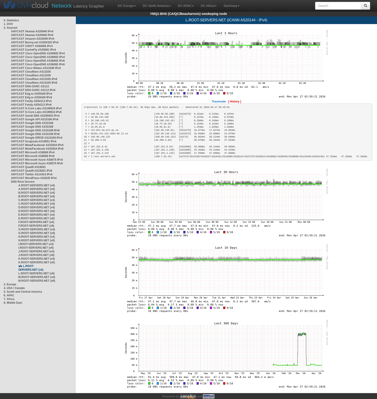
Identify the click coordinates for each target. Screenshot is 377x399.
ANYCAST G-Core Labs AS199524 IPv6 (36, 112)
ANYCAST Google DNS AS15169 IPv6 (35, 130)
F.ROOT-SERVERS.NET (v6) (36, 225)
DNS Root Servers (23, 181)
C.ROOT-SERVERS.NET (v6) (36, 203)
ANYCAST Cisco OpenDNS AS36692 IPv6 (38, 60)
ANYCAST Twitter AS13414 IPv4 (31, 174)
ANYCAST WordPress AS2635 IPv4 (34, 178)
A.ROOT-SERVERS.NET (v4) (36, 185)
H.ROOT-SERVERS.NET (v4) (36, 236)
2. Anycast (10, 27)
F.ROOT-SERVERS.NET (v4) (36, 222)
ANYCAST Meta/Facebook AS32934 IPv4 (37, 145)
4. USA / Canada (14, 288)
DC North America (157, 6)
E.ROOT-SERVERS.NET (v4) (36, 214)
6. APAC (9, 295)
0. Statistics (11, 20)
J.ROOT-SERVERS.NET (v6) (36, 255)
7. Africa (9, 299)
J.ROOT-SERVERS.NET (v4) (36, 251)
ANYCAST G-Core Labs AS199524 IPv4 (36, 108)
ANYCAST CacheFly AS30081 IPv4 (33, 49)
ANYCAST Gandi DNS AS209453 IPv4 (35, 115)
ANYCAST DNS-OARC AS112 (30, 86)
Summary (231, 6)
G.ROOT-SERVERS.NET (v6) (36, 233)
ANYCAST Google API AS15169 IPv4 (34, 119)
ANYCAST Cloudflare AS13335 (31, 71)
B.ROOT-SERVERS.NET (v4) (36, 192)
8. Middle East (13, 302)
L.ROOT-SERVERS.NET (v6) (36, 273)
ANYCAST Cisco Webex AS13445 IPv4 (36, 68)
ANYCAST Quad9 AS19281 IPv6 (31, 170)
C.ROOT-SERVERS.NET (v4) (36, 200)
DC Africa (209, 6)
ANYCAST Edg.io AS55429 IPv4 (31, 93)
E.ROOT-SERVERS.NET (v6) (36, 218)
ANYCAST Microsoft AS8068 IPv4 (33, 152)
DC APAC (186, 6)
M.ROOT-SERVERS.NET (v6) (36, 280)
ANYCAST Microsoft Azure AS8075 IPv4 (37, 159)
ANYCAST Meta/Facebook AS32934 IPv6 (37, 148)
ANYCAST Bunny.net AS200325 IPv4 (34, 42)
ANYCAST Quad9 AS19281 (28, 167)
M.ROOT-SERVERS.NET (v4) (36, 277)
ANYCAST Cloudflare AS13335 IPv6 (34, 79)
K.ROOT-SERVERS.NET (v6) (36, 262)
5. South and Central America (23, 291)
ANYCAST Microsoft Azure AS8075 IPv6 (37, 163)
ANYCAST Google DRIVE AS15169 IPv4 (36, 137)
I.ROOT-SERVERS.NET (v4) (36, 244)
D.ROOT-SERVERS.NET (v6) (36, 211)
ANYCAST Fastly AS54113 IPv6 (31, 104)
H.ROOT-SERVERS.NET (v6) (36, 240)
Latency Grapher (78, 6)
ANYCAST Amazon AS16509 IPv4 (32, 38)
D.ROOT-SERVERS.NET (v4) (36, 207)
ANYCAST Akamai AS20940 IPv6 (32, 35)
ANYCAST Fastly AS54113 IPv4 (31, 101)
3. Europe (10, 284)
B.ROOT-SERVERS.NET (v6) (36, 196)
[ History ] (234, 101)
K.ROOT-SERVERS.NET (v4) (36, 258)
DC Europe (127, 6)
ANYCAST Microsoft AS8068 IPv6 (33, 156)
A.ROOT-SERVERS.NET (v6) (36, 189)
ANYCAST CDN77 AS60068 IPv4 (32, 46)
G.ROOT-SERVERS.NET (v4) (36, 229)
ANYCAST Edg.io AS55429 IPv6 (31, 97)
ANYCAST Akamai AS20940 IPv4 (32, 31)
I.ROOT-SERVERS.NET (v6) (36, 247)
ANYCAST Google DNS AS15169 (32, 123)
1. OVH (8, 24)
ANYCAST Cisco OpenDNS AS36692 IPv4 (38, 53)
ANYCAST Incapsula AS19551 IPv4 (33, 141)
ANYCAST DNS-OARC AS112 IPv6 (33, 90)
